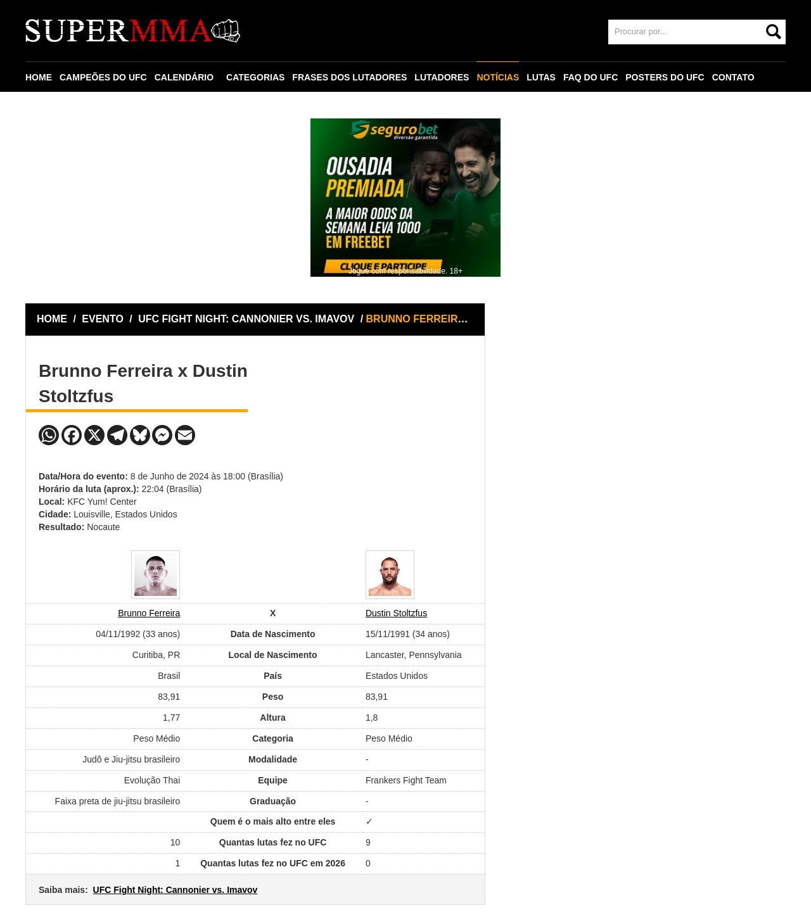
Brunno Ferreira (149, 613)
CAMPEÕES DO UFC (103, 77)
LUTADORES (441, 77)
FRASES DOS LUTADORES (349, 77)
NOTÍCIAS (497, 77)
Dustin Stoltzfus (396, 613)
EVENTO (103, 318)
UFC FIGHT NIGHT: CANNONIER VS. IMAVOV (247, 318)
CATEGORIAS (255, 77)
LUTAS (541, 77)
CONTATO (733, 77)
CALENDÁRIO (184, 77)
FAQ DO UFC (590, 77)
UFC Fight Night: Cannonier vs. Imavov (175, 890)
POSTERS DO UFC (664, 77)
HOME (38, 77)
